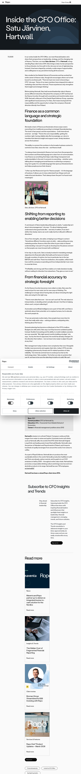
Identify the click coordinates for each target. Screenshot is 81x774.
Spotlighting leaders (32, 676)
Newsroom (30, 663)
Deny (15, 411)
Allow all (66, 411)
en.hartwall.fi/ (29, 468)
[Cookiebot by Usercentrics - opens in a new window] (70, 361)
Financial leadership (32, 672)
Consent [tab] (11, 367)
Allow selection (40, 411)
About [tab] (70, 367)
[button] (3, 2)
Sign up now (56, 543)
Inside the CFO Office (49, 672)
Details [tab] (30, 367)
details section (69, 393)
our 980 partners (14, 377)
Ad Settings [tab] (50, 367)
